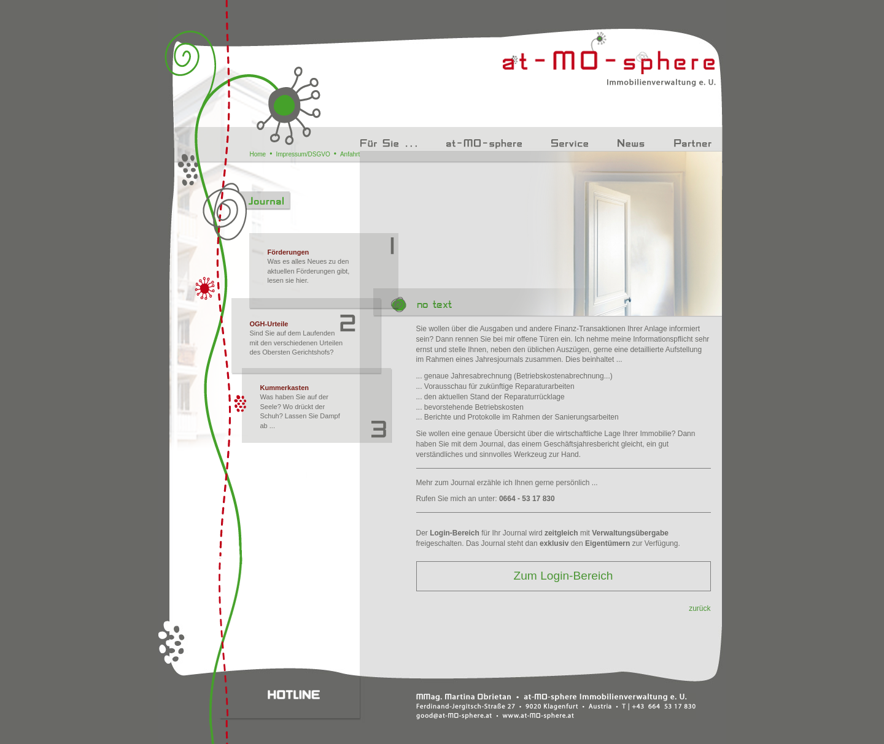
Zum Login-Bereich (563, 575)
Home (258, 154)
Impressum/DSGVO (303, 154)
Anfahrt (350, 154)
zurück (699, 608)
